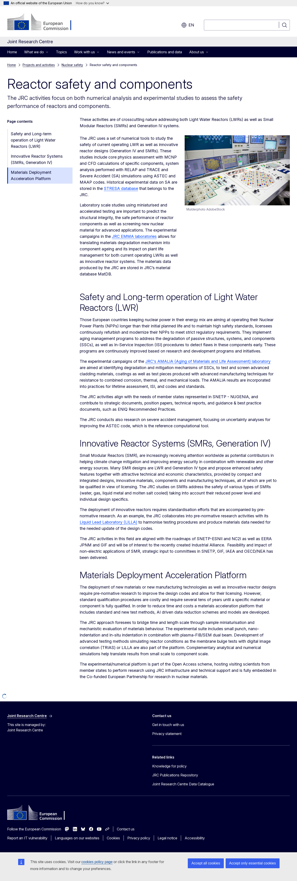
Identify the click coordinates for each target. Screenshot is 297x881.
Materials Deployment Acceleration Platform (31, 175)
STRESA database (121, 188)
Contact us (126, 829)
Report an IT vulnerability (27, 838)
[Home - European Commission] (43, 22)
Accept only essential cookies (252, 863)
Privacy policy (138, 838)
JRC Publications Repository (175, 775)
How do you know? (92, 3)
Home (12, 52)
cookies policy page (97, 862)
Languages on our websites (77, 838)
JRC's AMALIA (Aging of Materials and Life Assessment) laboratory (208, 361)
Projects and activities (39, 65)
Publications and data (164, 52)
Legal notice (167, 838)
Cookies (113, 838)
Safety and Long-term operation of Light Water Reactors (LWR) (33, 140)
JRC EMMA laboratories (134, 236)
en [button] (187, 25)
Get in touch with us (168, 724)
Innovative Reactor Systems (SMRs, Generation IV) (37, 159)
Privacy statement (167, 733)
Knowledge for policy (169, 766)
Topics (61, 52)
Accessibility (195, 838)
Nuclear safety (72, 65)
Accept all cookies (205, 863)
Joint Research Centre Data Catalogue (183, 784)
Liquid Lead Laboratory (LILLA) (108, 522)
